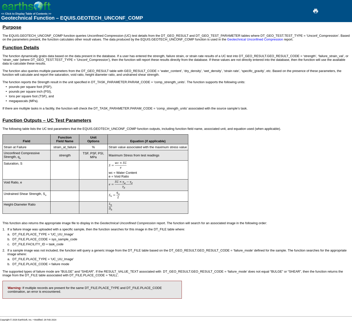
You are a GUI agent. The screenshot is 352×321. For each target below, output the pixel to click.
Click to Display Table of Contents (26, 13)
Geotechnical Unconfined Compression (255, 39)
